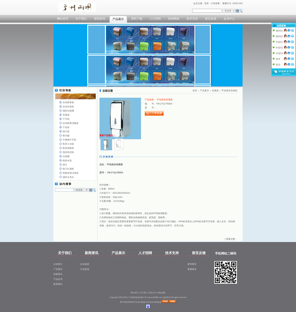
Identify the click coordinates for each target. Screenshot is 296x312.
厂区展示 (57, 269)
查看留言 (192, 269)
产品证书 (57, 279)
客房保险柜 (69, 148)
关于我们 (81, 18)
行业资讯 (84, 269)
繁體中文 (226, 3)
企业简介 (57, 264)
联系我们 (57, 284)
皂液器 (66, 115)
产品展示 (118, 19)
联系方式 (152, 293)
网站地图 (161, 293)
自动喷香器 (69, 102)
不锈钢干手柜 (70, 139)
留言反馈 (210, 18)
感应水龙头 (69, 177)
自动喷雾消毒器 (71, 123)
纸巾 (65, 164)
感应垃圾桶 (69, 110)
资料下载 (136, 18)
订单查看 (215, 3)
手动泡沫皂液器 (229, 90)
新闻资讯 (99, 18)
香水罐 (66, 135)
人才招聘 (155, 18)
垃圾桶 (66, 156)
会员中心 (229, 18)
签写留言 (192, 264)
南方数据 (141, 302)
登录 (206, 3)
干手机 (66, 119)
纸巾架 (66, 131)
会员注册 (197, 3)
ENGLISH (238, 3)
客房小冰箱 (69, 144)
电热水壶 (67, 160)
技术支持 (192, 18)
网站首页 (62, 18)
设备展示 (57, 274)
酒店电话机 (69, 152)
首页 (195, 90)
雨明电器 (157, 302)
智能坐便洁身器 (71, 173)
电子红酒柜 (69, 169)
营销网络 (173, 18)
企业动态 (84, 264)
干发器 (66, 127)
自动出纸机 (69, 106)
